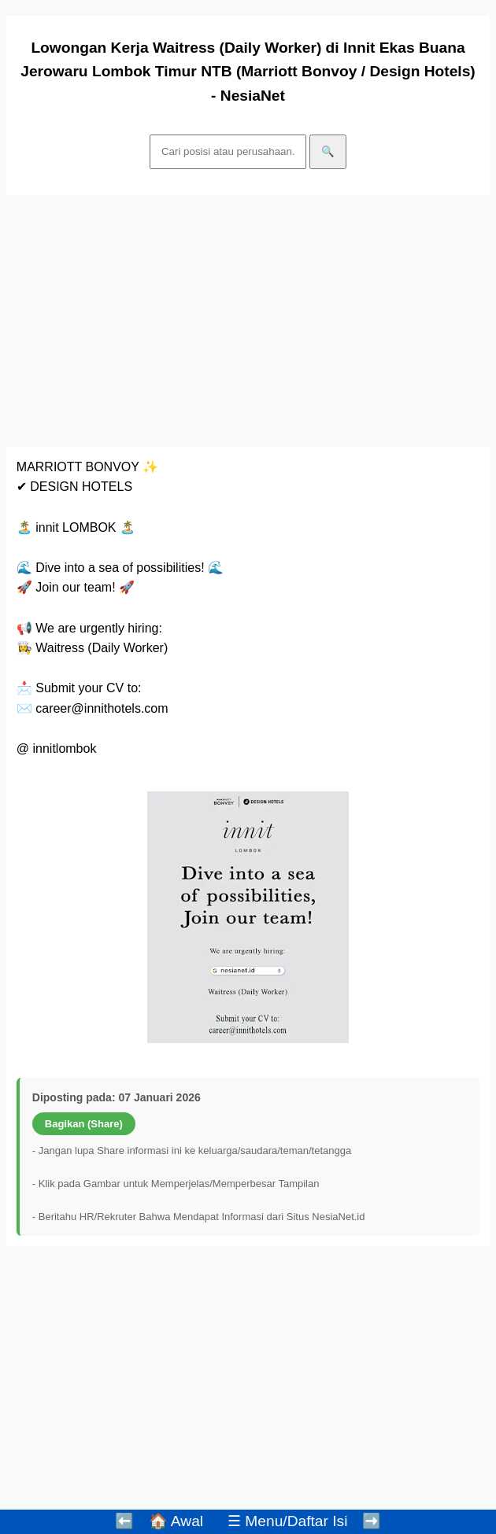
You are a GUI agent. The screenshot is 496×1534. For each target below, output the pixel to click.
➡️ (371, 1521)
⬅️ (124, 1521)
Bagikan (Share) (84, 1124)
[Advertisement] (248, 321)
